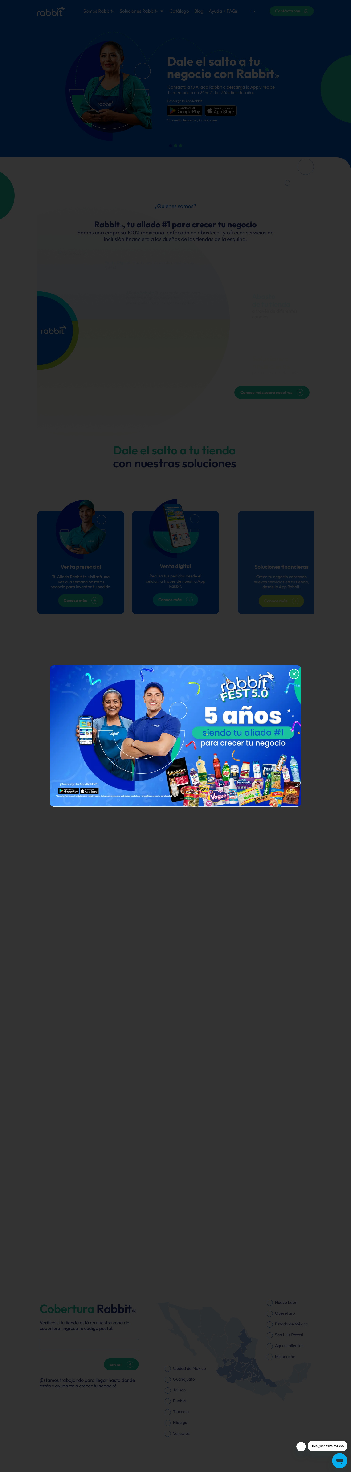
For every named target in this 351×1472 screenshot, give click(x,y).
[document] (175, 736)
